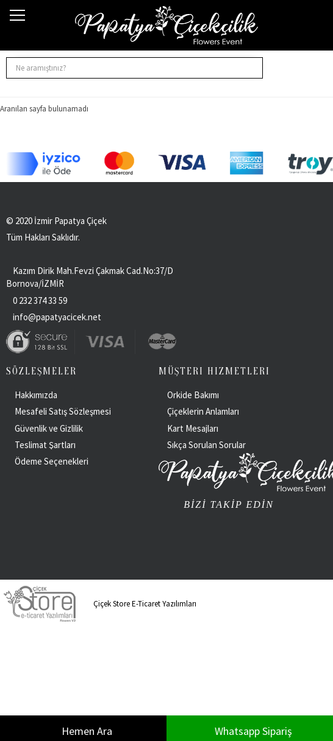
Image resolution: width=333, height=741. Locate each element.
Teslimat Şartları (45, 445)
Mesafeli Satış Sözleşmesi (63, 411)
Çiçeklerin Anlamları (203, 411)
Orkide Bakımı (193, 395)
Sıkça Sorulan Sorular (206, 445)
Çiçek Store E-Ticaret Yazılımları (98, 604)
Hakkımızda (36, 395)
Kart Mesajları (192, 428)
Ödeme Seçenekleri (51, 461)
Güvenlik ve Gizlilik (49, 428)
